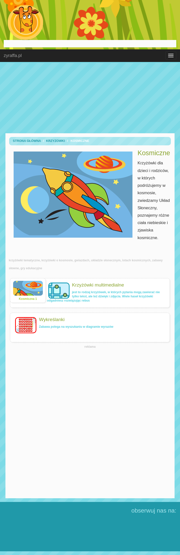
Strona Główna (27, 141)
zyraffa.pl (13, 55)
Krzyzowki (55, 141)
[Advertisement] (90, 97)
